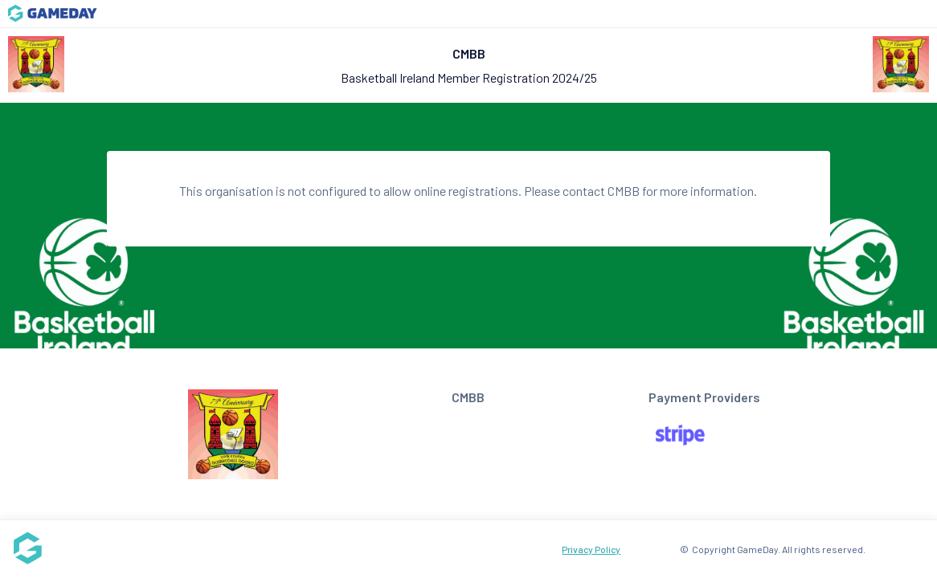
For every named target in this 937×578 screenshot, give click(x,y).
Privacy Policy (591, 549)
